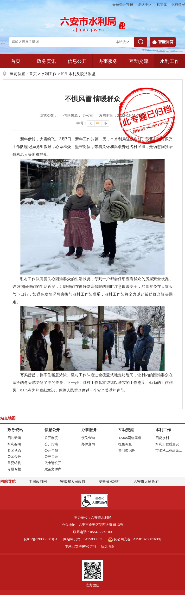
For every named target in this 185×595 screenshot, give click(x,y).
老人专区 (145, 4)
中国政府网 (38, 481)
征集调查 (125, 444)
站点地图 (107, 546)
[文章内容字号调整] (92, 123)
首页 (15, 61)
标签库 (162, 4)
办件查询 (88, 444)
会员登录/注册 (123, 4)
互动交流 (138, 61)
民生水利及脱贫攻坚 (78, 74)
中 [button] (98, 123)
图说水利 (162, 438)
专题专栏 (14, 469)
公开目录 (51, 457)
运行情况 (178, 4)
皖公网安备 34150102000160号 (134, 539)
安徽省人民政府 (72, 481)
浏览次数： (48, 115)
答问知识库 (126, 450)
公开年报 (51, 450)
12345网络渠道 (129, 438)
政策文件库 (53, 469)
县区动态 (14, 450)
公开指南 (51, 444)
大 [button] (91, 123)
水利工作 (49, 74)
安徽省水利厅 (109, 481)
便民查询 (88, 438)
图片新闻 (14, 438)
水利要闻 (14, 444)
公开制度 (51, 438)
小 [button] (105, 123)
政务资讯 (46, 61)
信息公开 (77, 61)
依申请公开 (53, 463)
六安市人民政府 (146, 481)
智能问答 (162, 42)
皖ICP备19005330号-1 (40, 539)
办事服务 (108, 61)
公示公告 (14, 457)
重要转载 (14, 463)
